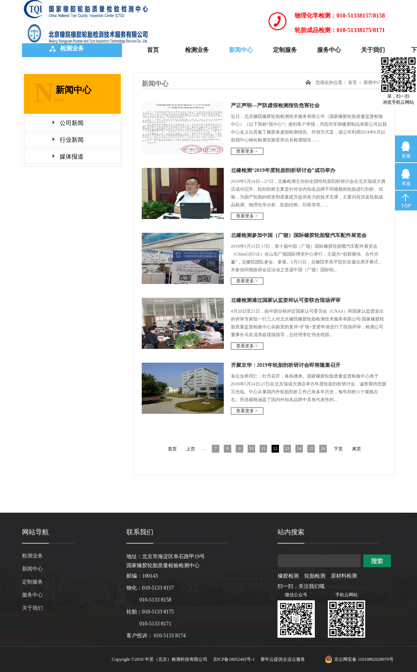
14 (299, 448)
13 (287, 448)
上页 (190, 448)
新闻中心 (373, 82)
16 (323, 448)
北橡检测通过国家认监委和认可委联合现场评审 (286, 300)
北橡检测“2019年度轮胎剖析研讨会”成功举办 (283, 170)
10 (251, 448)
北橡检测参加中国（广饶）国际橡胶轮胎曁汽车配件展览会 (299, 235)
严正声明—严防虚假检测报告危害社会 (275, 105)
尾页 (356, 448)
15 (311, 448)
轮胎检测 (314, 576)
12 (275, 448)
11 (263, 448)
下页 (338, 448)
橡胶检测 (288, 576)
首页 (153, 50)
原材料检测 (344, 576)
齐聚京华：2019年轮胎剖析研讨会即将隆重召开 (286, 365)
